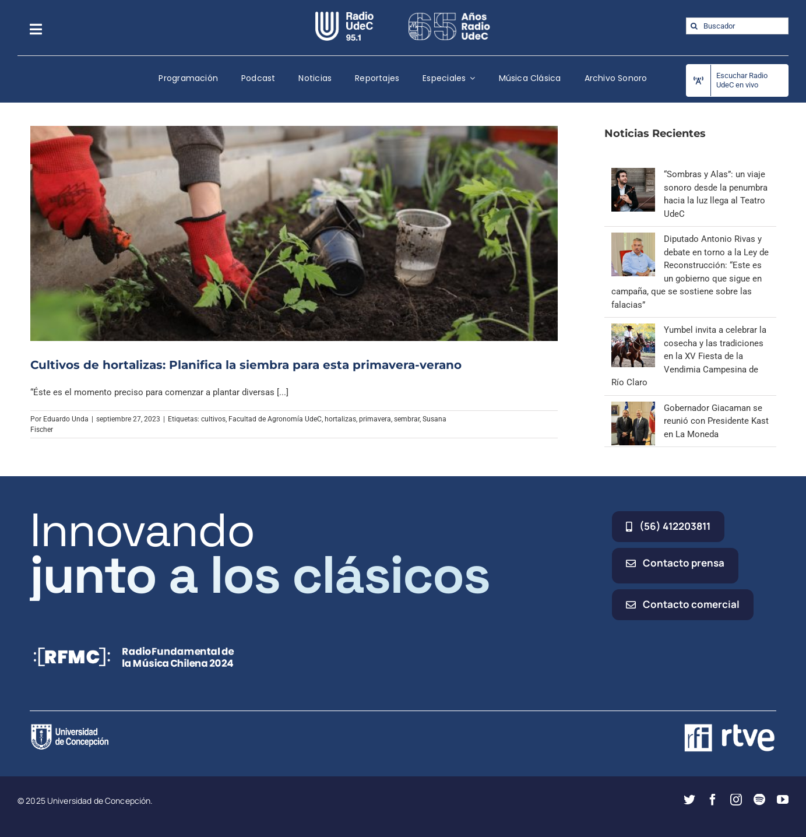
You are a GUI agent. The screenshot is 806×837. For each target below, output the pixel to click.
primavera (375, 419)
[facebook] (713, 800)
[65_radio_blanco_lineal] (449, 15)
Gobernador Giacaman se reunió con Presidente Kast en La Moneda (716, 421)
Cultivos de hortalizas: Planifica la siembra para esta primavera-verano (246, 365)
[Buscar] (694, 25)
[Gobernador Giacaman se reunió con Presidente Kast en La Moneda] (633, 408)
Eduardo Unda (66, 419)
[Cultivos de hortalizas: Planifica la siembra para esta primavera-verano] (294, 233)
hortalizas (340, 419)
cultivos (213, 419)
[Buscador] (737, 25)
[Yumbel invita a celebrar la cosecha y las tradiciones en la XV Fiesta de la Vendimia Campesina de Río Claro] (633, 330)
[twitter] (689, 800)
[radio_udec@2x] (344, 15)
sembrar (407, 419)
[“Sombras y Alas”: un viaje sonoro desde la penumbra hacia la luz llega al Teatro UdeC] (633, 174)
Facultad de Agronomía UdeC (275, 419)
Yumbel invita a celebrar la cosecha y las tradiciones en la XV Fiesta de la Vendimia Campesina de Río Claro (688, 356)
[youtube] (783, 800)
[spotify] (759, 800)
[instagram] (736, 800)
